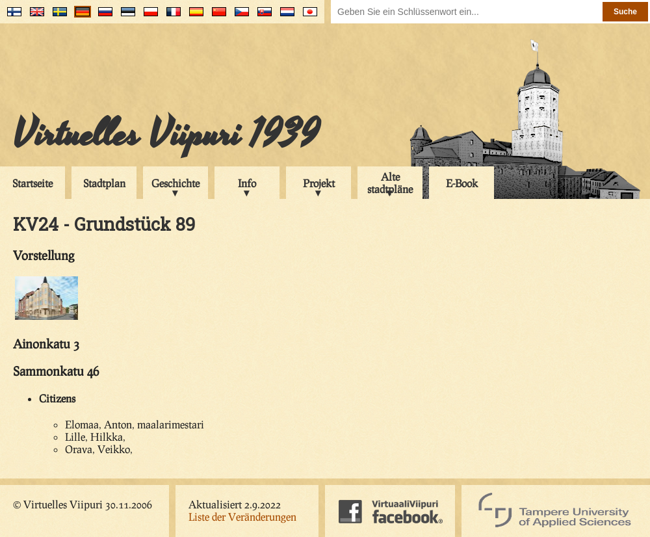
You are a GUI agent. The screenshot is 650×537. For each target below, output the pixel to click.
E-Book (462, 183)
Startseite (32, 183)
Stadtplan (104, 183)
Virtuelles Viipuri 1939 (166, 134)
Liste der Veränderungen (242, 516)
